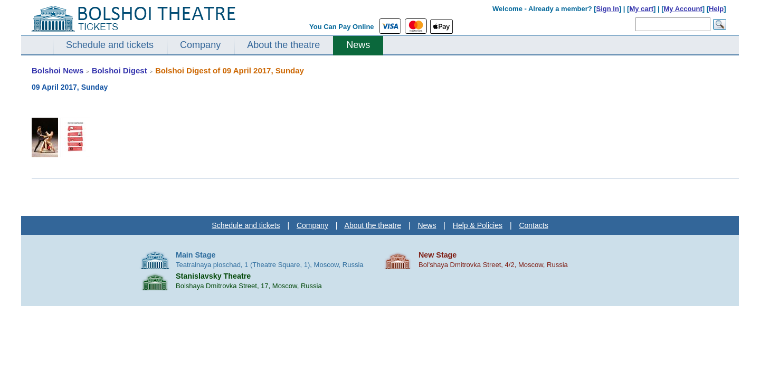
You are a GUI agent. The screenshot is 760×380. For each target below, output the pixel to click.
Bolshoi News (57, 70)
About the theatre (283, 45)
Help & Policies (477, 225)
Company (200, 45)
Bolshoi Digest (119, 70)
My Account (683, 9)
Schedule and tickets (110, 45)
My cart (641, 9)
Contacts (533, 225)
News (358, 45)
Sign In (607, 9)
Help (716, 9)
